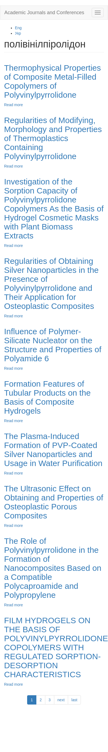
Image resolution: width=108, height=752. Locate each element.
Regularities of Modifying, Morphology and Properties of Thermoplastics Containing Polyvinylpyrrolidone (53, 138)
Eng (18, 28)
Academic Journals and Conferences (44, 12)
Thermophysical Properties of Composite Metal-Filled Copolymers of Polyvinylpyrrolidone (52, 81)
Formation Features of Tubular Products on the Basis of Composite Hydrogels (47, 397)
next (61, 700)
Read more (13, 105)
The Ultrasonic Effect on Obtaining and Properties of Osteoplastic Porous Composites (53, 502)
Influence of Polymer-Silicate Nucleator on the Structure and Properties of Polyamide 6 (52, 345)
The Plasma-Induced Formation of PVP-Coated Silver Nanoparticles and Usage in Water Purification (53, 450)
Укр (18, 33)
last (74, 700)
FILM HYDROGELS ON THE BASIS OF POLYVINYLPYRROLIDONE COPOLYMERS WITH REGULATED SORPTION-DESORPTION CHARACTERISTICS (56, 647)
